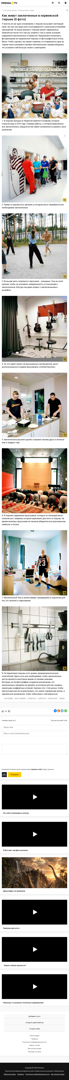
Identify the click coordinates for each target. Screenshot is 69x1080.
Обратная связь (10, 1074)
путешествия (52, 698)
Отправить (15, 774)
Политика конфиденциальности (34, 1042)
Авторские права (34, 1048)
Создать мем (34, 1029)
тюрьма (61, 698)
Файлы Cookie (34, 1045)
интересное (32, 698)
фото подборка (20, 698)
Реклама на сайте (34, 1052)
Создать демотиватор (34, 1022)
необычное (42, 698)
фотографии (9, 698)
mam (15, 10)
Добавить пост (34, 1016)
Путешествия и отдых (26, 10)
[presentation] (21, 761)
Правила (34, 1039)
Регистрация (34, 1036)
